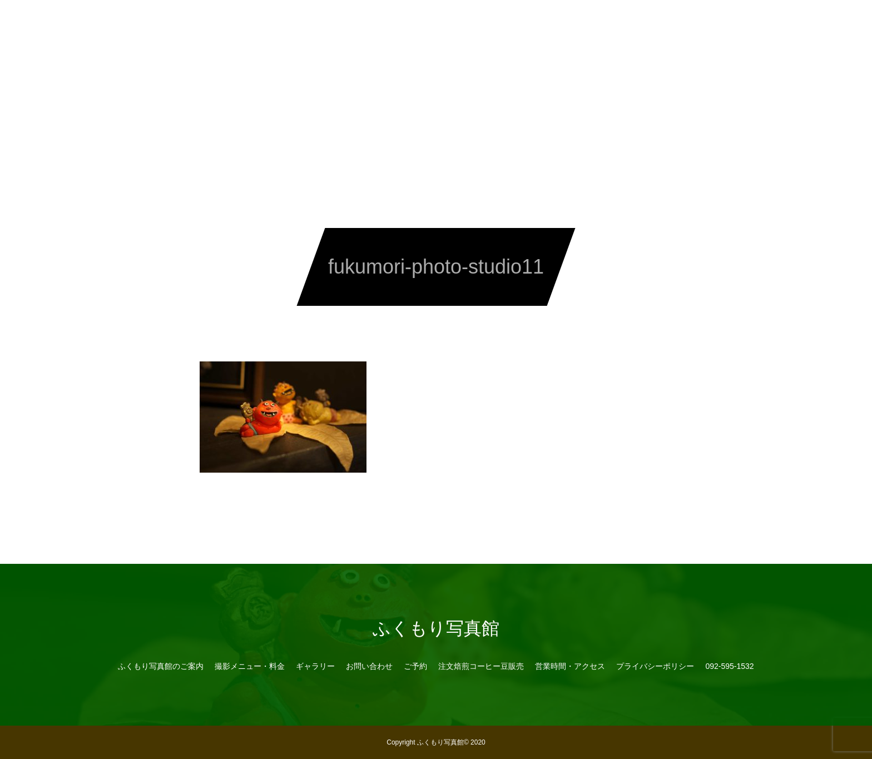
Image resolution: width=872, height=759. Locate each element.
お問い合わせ (369, 666)
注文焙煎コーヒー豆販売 (508, 22)
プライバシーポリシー (655, 666)
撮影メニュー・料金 (250, 666)
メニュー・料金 (262, 22)
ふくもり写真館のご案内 (161, 666)
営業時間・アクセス (608, 22)
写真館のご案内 (185, 22)
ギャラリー (330, 22)
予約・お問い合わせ (408, 22)
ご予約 (415, 666)
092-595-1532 (689, 22)
